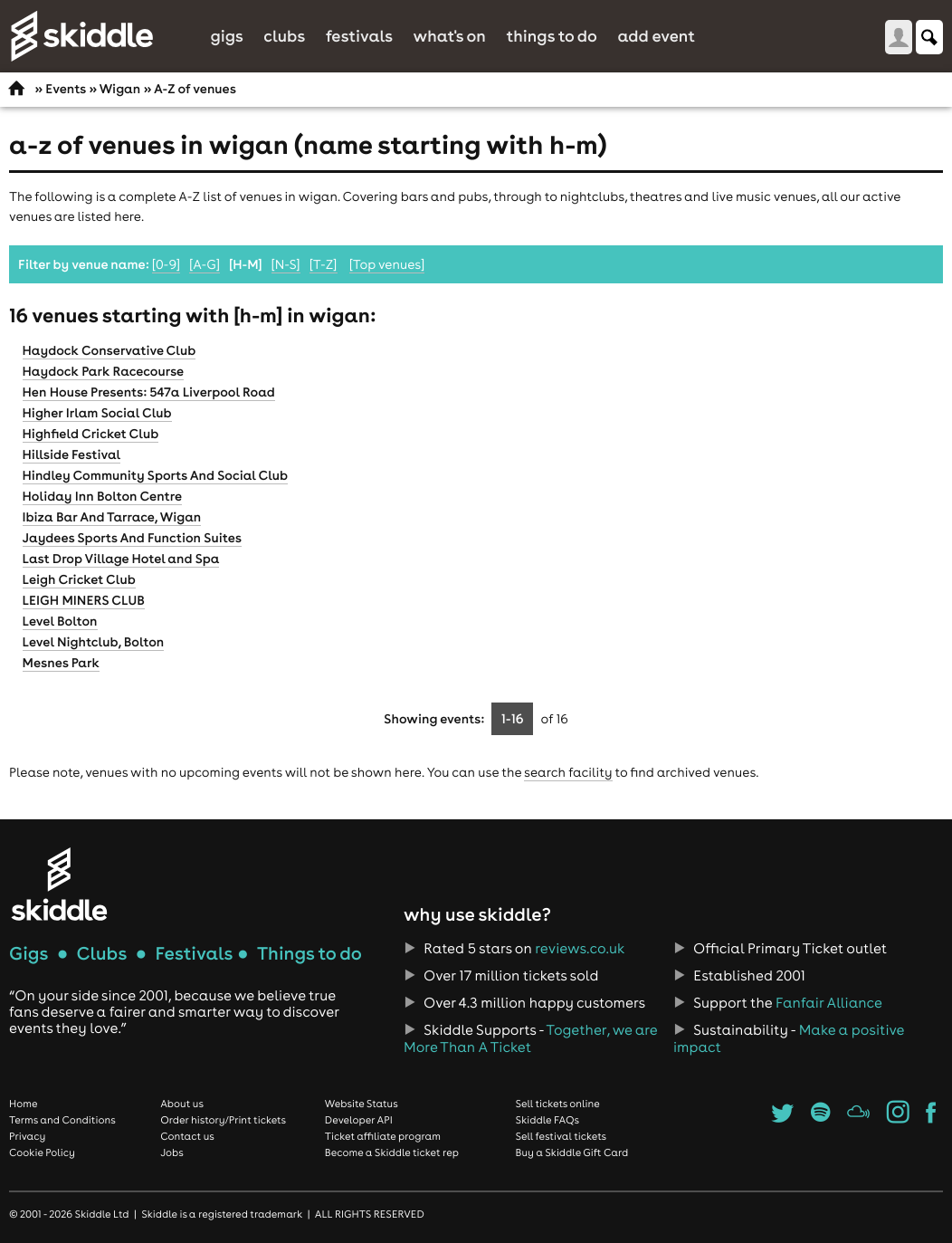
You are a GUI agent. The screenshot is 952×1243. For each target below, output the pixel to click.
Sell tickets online (558, 1103)
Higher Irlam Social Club (97, 413)
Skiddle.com (81, 36)
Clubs (284, 35)
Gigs (226, 35)
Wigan (120, 89)
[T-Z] (323, 264)
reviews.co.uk (579, 949)
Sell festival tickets (561, 1136)
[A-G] (204, 264)
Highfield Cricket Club (91, 433)
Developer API (359, 1120)
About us (182, 1103)
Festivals (359, 35)
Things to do (551, 35)
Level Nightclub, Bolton (94, 642)
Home (23, 1103)
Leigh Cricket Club (79, 579)
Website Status (361, 1103)
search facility (568, 772)
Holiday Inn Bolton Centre (103, 496)
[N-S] (285, 264)
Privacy (27, 1136)
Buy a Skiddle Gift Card (572, 1152)
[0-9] (166, 264)
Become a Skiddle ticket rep (392, 1152)
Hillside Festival (72, 454)
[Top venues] (387, 264)
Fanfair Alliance (829, 1003)
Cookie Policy (42, 1152)
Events (65, 89)
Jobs (172, 1152)
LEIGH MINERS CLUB (84, 600)
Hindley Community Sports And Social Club (156, 475)
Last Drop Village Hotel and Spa (121, 558)
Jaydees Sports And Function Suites (132, 538)
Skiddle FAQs (547, 1120)
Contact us (187, 1136)
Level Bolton (60, 621)
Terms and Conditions (62, 1120)
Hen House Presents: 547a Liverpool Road (149, 392)
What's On (450, 35)
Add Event (656, 35)
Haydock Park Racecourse (104, 371)
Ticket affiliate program (383, 1136)
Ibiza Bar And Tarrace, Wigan (112, 517)
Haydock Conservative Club (109, 350)
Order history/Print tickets (223, 1120)
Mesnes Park (61, 663)
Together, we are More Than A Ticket (530, 1038)
